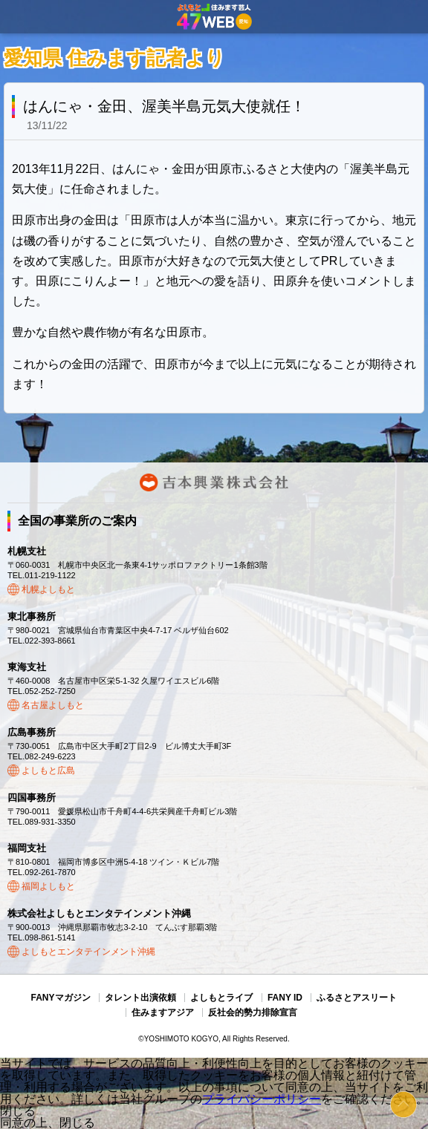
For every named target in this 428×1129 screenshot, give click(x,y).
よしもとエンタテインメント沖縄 (88, 951)
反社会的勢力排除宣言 (252, 1012)
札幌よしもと (48, 589)
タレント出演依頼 (140, 997)
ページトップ (403, 1104)
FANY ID (285, 997)
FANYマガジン (61, 997)
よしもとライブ (221, 997)
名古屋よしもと (53, 705)
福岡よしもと (48, 886)
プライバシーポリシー (261, 1099)
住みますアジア (163, 1012)
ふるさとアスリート (357, 997)
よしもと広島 (48, 770)
